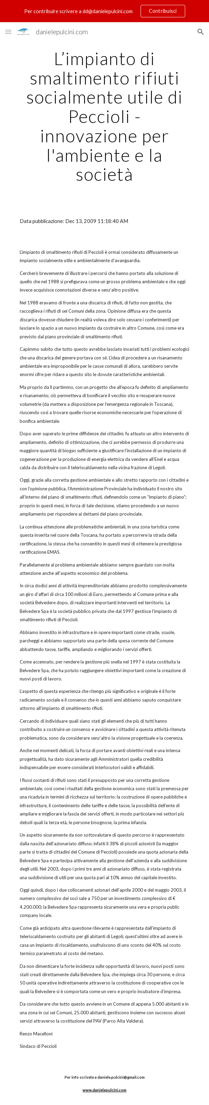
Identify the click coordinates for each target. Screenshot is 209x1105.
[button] (8, 31)
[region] (104, 11)
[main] (104, 116)
